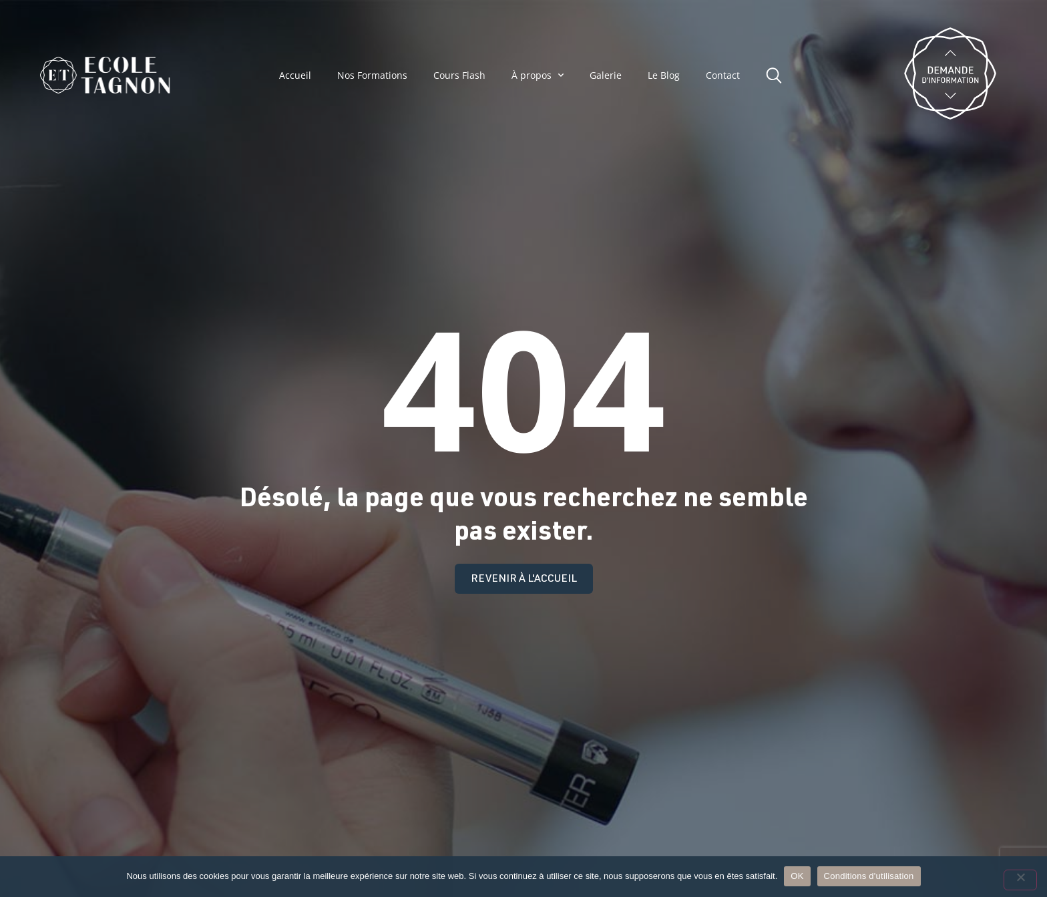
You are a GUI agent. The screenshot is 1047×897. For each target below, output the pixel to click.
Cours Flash (459, 75)
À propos (537, 75)
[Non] (1020, 880)
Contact (723, 75)
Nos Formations (372, 75)
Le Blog (664, 75)
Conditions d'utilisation (869, 876)
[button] (777, 73)
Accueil (295, 75)
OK (797, 876)
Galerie (606, 75)
